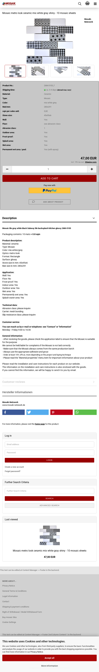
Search (50, 498)
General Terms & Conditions (14, 591)
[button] (7, 169)
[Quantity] (49, 169)
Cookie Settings (9, 622)
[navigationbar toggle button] (95, 4)
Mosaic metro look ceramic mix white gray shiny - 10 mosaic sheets (49, 550)
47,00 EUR (49, 557)
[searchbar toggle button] (80, 4)
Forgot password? (12, 471)
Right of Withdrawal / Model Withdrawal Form (22, 612)
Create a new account (14, 467)
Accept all (49, 658)
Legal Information (10, 596)
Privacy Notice (36, 652)
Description (9, 218)
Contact (5, 601)
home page (40, 424)
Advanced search (49, 505)
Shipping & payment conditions (15, 607)
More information (49, 666)
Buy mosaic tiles (9, 617)
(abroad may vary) (64, 90)
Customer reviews (13, 381)
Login (49, 460)
